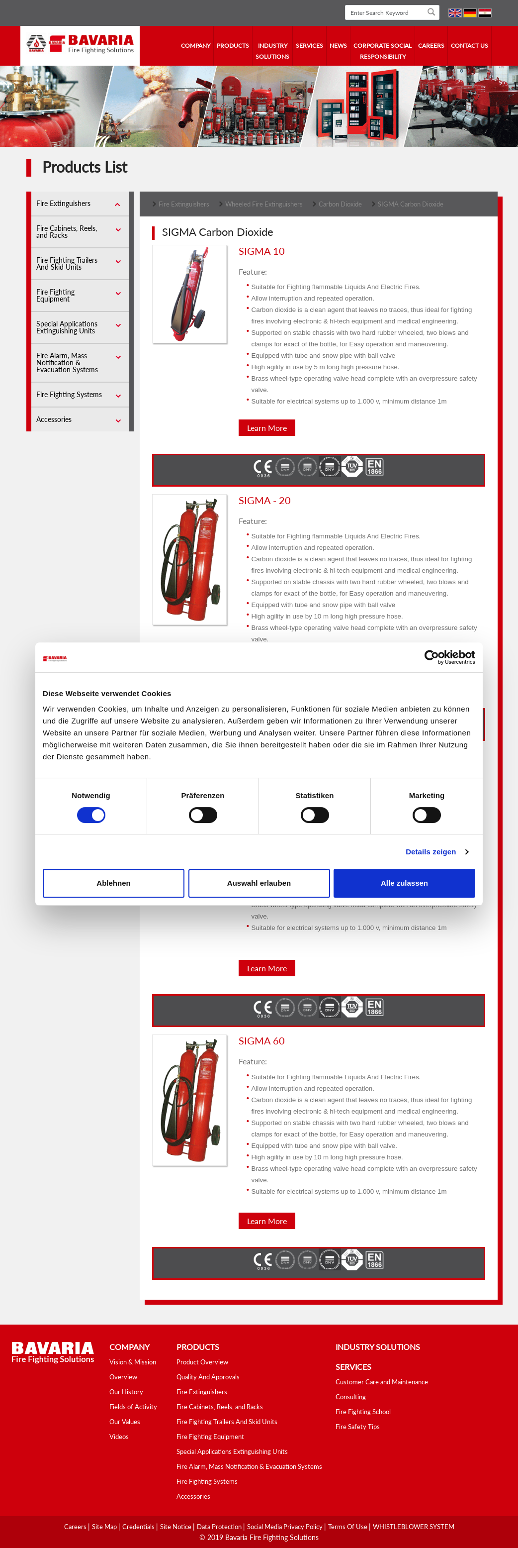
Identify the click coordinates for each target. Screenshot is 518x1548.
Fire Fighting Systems (69, 394)
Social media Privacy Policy (285, 1527)
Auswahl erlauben (259, 883)
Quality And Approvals (208, 1377)
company (195, 45)
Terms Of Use (348, 1527)
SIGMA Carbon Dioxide (410, 204)
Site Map (105, 1527)
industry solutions (272, 51)
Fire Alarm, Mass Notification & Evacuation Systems (67, 362)
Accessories (54, 419)
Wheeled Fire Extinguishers (264, 204)
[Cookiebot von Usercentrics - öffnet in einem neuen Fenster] (431, 657)
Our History (126, 1392)
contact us (469, 45)
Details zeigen (431, 851)
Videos (119, 1437)
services (309, 45)
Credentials (139, 1527)
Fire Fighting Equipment (55, 295)
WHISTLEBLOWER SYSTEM (413, 1527)
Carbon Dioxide (340, 204)
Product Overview (202, 1362)
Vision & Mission (132, 1362)
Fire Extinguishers (63, 203)
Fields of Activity (133, 1407)
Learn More (267, 427)
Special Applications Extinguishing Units (66, 327)
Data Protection (220, 1527)
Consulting (351, 1397)
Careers (431, 45)
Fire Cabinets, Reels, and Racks (66, 231)
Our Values (124, 1422)
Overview (123, 1377)
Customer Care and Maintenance (382, 1382)
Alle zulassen (404, 883)
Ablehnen (113, 883)
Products (233, 45)
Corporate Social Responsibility (382, 51)
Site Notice (176, 1527)
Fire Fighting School (363, 1412)
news (338, 45)
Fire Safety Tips (358, 1427)
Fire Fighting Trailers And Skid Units (66, 263)
